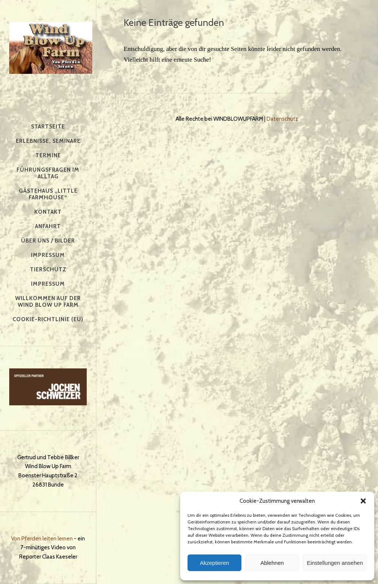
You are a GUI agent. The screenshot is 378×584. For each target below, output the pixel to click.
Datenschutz (282, 119)
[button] (363, 501)
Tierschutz (48, 269)
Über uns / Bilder (48, 240)
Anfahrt (48, 226)
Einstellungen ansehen (335, 563)
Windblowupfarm (50, 48)
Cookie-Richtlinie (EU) (48, 319)
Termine (48, 155)
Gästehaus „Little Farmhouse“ (48, 194)
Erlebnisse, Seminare (48, 141)
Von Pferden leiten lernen (42, 538)
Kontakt (48, 212)
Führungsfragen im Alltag (48, 173)
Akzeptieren (214, 563)
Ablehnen (272, 563)
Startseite (48, 126)
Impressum (48, 255)
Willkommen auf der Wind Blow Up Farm (48, 301)
